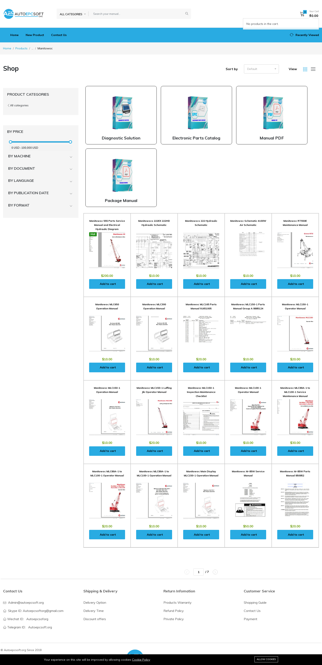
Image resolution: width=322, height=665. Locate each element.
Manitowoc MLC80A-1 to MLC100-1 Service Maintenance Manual (295, 392)
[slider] (10, 142)
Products (21, 48)
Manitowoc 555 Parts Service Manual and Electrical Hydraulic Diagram (107, 225)
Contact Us (59, 35)
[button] (308, 13)
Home (14, 35)
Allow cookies (266, 659)
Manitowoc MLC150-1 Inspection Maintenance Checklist (201, 392)
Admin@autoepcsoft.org (26, 602)
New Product (35, 35)
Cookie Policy (141, 660)
